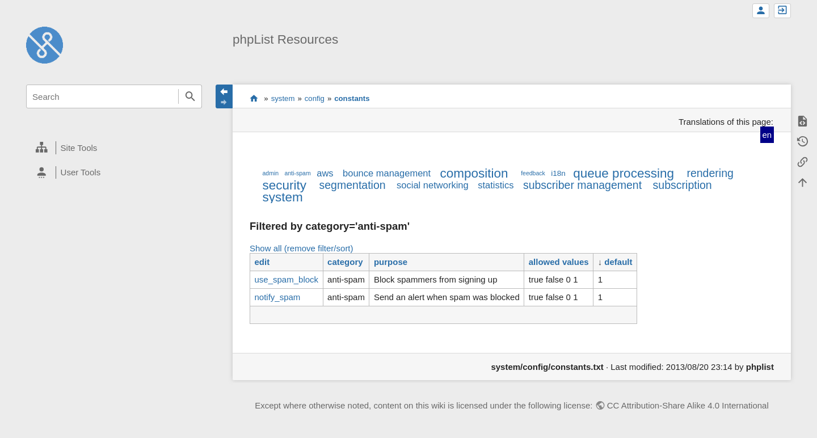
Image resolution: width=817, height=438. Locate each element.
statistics (495, 185)
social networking (433, 185)
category (345, 262)
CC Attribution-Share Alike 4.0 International (688, 405)
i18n (558, 173)
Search (190, 96)
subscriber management (582, 185)
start (254, 98)
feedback (533, 173)
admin (270, 173)
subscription (682, 185)
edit (261, 262)
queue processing (623, 173)
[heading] (114, 148)
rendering (710, 173)
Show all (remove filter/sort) (301, 248)
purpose (390, 262)
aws (325, 173)
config (315, 98)
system (283, 98)
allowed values (559, 262)
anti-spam (298, 173)
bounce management (387, 173)
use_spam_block (286, 279)
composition (474, 173)
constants (351, 98)
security (284, 185)
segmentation (352, 185)
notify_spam (277, 297)
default (618, 262)
